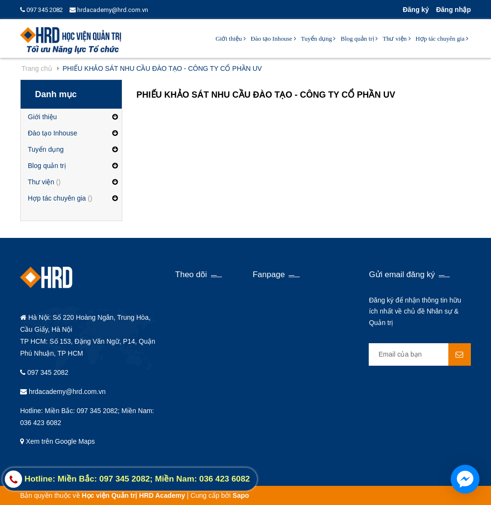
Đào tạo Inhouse (273, 38)
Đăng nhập (453, 9)
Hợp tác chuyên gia (442, 38)
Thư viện (397, 38)
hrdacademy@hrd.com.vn (109, 9)
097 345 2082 (41, 9)
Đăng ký (416, 9)
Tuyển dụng (318, 38)
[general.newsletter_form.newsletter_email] (420, 354)
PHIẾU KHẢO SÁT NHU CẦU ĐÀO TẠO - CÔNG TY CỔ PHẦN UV (266, 95)
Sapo (241, 495)
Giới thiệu (230, 38)
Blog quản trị (358, 38)
